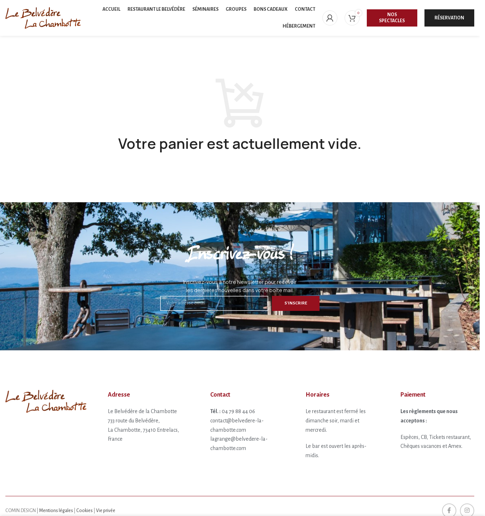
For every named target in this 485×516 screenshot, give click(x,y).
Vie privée (105, 510)
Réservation (449, 17)
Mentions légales (56, 510)
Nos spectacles (392, 17)
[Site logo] (43, 17)
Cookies (84, 510)
